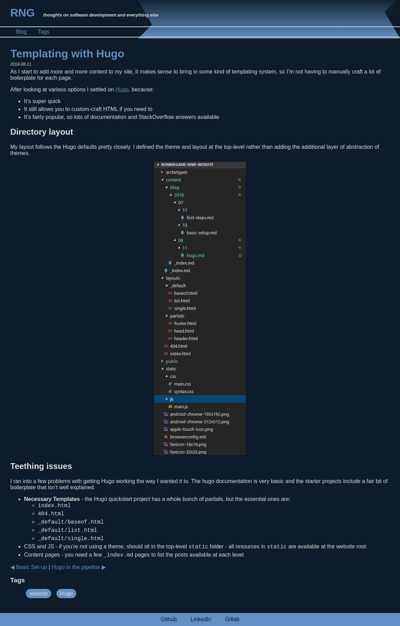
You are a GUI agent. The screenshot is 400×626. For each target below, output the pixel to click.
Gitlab (232, 619)
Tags (43, 32)
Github (168, 619)
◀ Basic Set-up (28, 574)
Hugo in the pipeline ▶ (79, 574)
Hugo (122, 89)
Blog (21, 32)
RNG (22, 13)
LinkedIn (200, 619)
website (38, 601)
